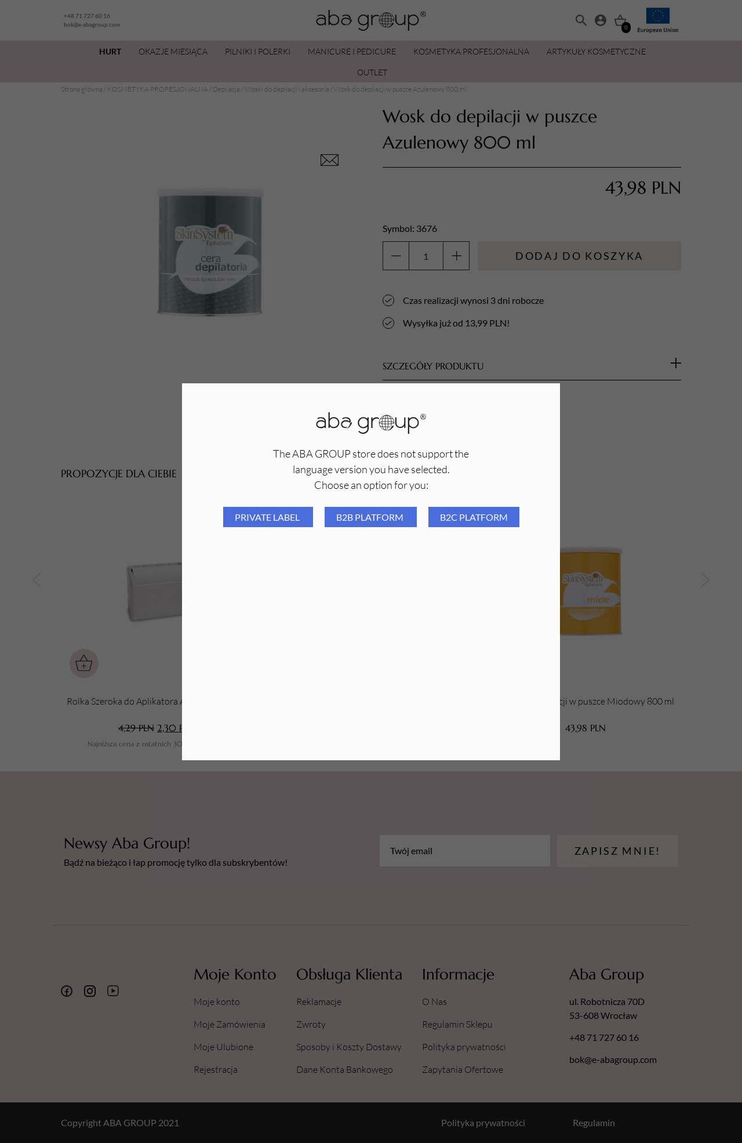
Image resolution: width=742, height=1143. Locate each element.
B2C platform (474, 516)
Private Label (268, 516)
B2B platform (370, 516)
